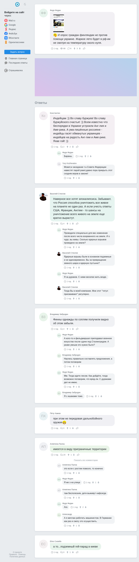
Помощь (22, 554)
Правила (13, 554)
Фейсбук (10, 33)
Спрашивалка (13, 70)
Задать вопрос (17, 52)
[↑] (75, 48)
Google (10, 24)
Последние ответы (15, 62)
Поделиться (84, 48)
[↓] (79, 48)
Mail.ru (9, 20)
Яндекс (10, 29)
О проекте (17, 552)
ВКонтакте (11, 38)
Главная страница (15, 58)
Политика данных (17, 556)
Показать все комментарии (86, 460)
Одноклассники (14, 42)
